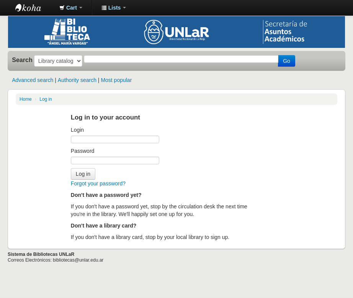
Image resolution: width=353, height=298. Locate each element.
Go (286, 61)
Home (26, 99)
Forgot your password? (98, 183)
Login (77, 130)
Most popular (116, 80)
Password (82, 151)
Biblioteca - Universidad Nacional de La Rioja (34, 7)
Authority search (77, 80)
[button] (71, 7)
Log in (45, 99)
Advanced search (32, 80)
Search (22, 59)
